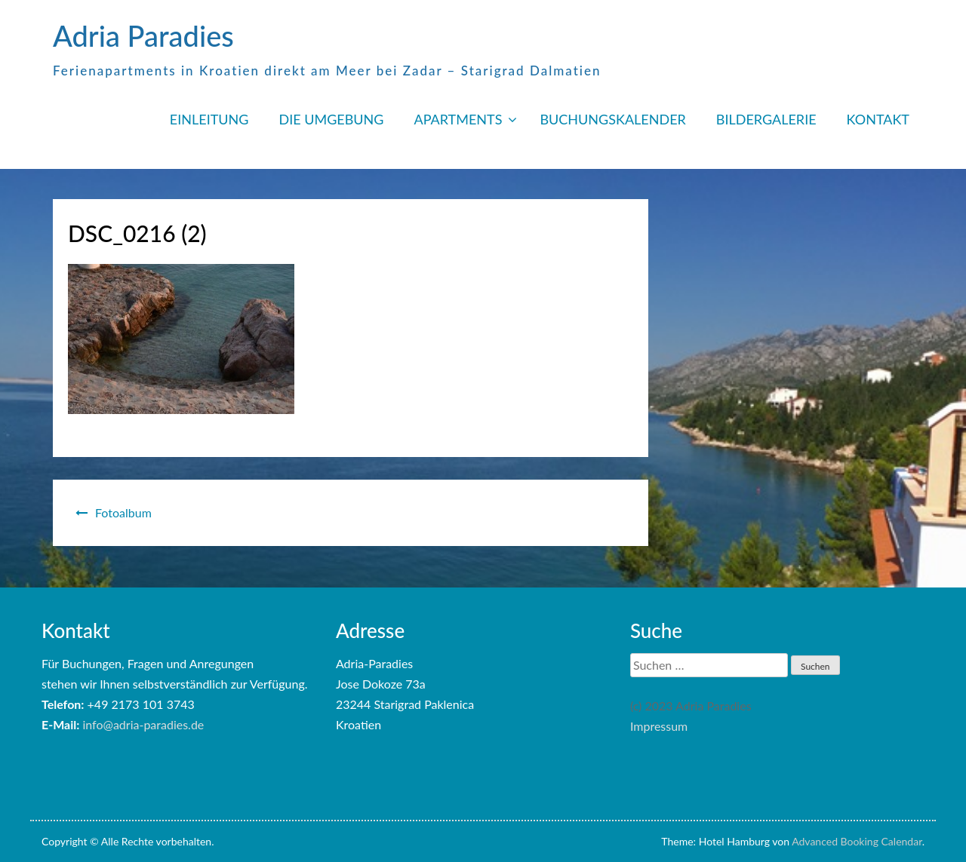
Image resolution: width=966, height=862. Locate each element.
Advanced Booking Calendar (857, 841)
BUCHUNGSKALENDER (612, 119)
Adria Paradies (143, 35)
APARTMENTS (458, 119)
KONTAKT (878, 119)
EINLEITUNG (209, 119)
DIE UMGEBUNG (330, 119)
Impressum (659, 726)
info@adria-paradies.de (143, 724)
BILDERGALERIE (766, 119)
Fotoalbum (123, 512)
